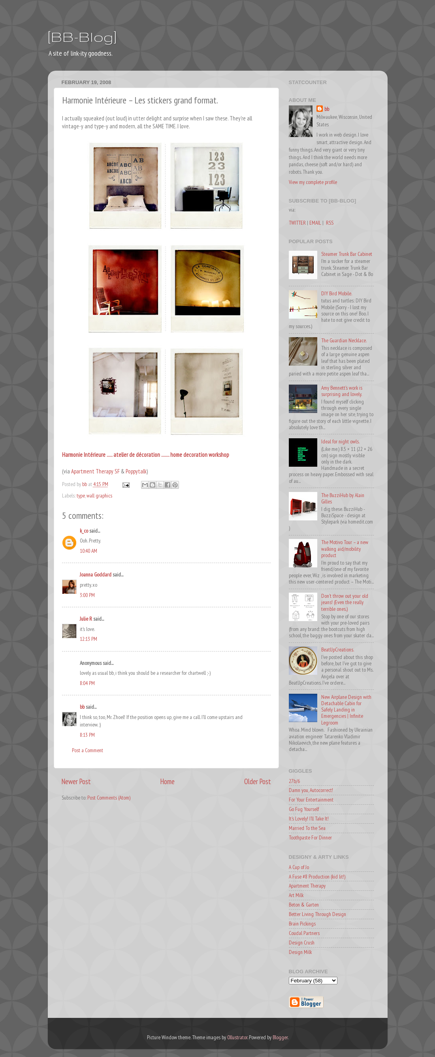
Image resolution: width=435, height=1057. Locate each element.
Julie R (86, 618)
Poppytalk (136, 471)
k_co (84, 530)
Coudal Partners (304, 933)
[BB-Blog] (82, 36)
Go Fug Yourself (304, 809)
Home (167, 781)
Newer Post (76, 781)
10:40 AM (88, 550)
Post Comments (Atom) (108, 797)
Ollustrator (237, 1037)
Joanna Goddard (95, 574)
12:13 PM (88, 638)
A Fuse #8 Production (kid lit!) (317, 876)
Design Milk (300, 952)
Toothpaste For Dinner (310, 837)
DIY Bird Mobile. (336, 293)
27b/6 (294, 781)
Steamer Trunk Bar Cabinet (346, 253)
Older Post (257, 781)
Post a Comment (87, 750)
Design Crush (301, 942)
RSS (329, 222)
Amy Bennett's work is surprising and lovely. (341, 391)
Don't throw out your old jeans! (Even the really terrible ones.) (344, 602)
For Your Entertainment (311, 799)
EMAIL (315, 222)
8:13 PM (87, 734)
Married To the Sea (307, 828)
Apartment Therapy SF (96, 471)
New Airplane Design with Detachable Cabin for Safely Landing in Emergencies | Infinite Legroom (346, 709)
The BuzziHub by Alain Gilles (342, 498)
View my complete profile (313, 182)
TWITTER (297, 222)
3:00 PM (87, 595)
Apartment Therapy (307, 885)
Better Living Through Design (317, 914)
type (81, 495)
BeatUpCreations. (337, 649)
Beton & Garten (304, 904)
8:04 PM (87, 683)
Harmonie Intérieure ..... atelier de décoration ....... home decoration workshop (145, 454)
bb (82, 706)
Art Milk (296, 895)
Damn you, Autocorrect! (311, 790)
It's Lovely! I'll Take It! (309, 818)
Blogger (280, 1037)
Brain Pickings (302, 923)
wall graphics (99, 495)
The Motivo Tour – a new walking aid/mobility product (344, 548)
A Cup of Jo (299, 867)
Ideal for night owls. (340, 441)
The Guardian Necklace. (344, 340)
